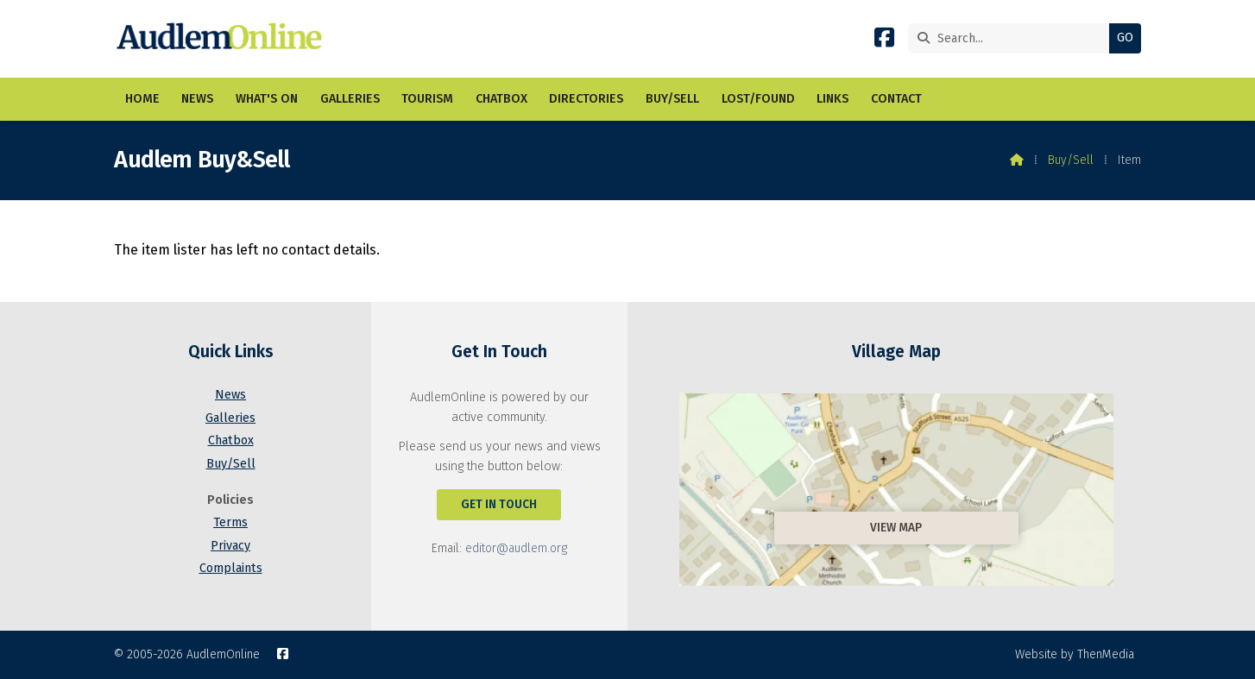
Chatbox (231, 440)
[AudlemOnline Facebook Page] (884, 41)
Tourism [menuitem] (427, 98)
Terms (230, 522)
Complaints (230, 568)
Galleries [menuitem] (350, 98)
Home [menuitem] (142, 98)
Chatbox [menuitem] (501, 98)
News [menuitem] (197, 98)
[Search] (1013, 38)
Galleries (230, 418)
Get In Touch (499, 504)
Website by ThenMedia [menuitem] (1074, 654)
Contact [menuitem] (896, 98)
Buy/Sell (1071, 160)
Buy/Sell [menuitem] (672, 98)
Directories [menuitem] (586, 98)
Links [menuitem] (832, 98)
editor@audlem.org (516, 548)
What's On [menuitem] (267, 98)
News (230, 394)
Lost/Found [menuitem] (758, 98)
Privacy (230, 545)
